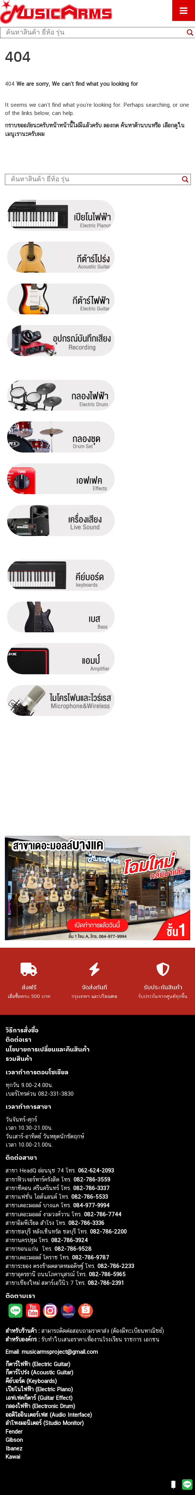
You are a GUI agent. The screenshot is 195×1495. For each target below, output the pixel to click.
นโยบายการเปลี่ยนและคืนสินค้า (48, 1049)
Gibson (14, 1440)
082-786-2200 (108, 1231)
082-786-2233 (116, 1266)
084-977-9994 (91, 1205)
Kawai (13, 1456)
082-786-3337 (91, 1188)
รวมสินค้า (19, 1058)
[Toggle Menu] (183, 10)
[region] (97, 888)
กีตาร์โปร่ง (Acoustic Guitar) (39, 1372)
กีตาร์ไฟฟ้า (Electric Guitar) (38, 1364)
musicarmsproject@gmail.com (59, 1352)
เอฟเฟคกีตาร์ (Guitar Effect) (39, 1398)
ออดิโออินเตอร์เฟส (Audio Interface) (49, 1414)
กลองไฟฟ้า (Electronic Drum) (40, 1406)
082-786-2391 (106, 1283)
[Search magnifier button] (185, 179)
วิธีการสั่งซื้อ (22, 1030)
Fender (14, 1431)
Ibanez (14, 1448)
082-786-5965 (107, 1274)
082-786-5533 (89, 1196)
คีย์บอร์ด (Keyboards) (31, 1381)
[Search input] (94, 32)
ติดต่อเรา (18, 1039)
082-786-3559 (92, 1179)
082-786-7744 (102, 1214)
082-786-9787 (90, 1257)
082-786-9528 (73, 1249)
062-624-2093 (96, 1170)
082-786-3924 (69, 1240)
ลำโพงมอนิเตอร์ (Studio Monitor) (45, 1423)
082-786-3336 (86, 1223)
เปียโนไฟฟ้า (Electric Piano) (39, 1389)
